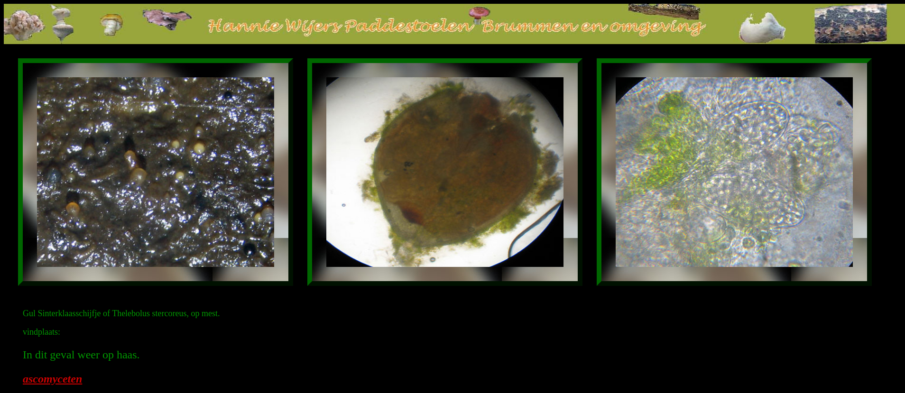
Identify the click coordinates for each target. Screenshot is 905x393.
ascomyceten (52, 379)
